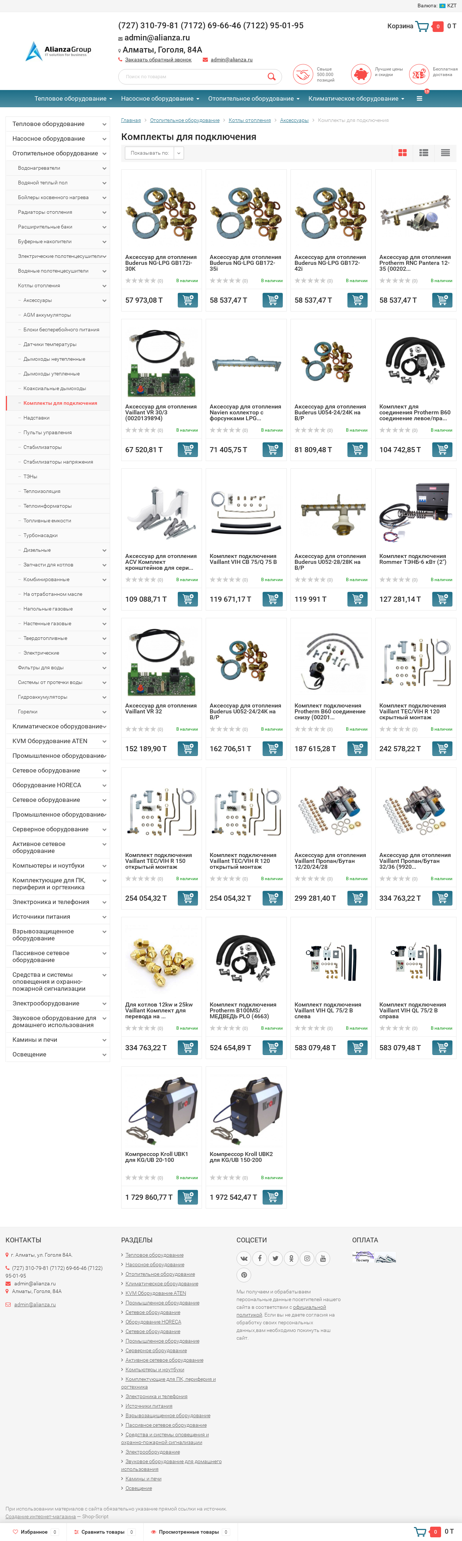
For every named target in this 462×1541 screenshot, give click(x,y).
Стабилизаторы (43, 447)
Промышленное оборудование (60, 756)
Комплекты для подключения (60, 403)
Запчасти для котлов (66, 565)
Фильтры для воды (63, 668)
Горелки (63, 712)
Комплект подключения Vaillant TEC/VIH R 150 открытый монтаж (158, 860)
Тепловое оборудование (71, 98)
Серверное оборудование (60, 829)
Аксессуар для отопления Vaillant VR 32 (161, 708)
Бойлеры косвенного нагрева (63, 197)
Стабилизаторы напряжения (58, 462)
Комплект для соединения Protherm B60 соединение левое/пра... (415, 412)
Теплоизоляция (42, 491)
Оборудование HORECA (60, 785)
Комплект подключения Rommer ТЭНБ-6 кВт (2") (413, 558)
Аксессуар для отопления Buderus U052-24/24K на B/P (245, 711)
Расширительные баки (63, 227)
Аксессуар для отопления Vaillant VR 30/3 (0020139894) (161, 412)
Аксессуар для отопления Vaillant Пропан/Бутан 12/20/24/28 (330, 860)
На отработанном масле (53, 594)
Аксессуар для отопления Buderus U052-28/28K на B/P (330, 561)
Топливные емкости (47, 520)
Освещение (60, 1054)
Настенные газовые (66, 623)
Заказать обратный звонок (158, 59)
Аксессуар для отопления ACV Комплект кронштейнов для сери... (161, 561)
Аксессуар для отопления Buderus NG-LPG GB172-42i (330, 262)
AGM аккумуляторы (47, 315)
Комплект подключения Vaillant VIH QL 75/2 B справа (412, 1010)
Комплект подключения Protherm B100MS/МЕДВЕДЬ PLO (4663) (243, 1010)
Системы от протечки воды (63, 682)
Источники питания (60, 917)
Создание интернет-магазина (41, 1516)
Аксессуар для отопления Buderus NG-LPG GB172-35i (245, 262)
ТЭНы (30, 476)
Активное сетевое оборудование (60, 847)
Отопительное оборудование (251, 98)
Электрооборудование (60, 1003)
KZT (437, 5)
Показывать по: (150, 153)
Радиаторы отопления (63, 212)
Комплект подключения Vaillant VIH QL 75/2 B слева (328, 1010)
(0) (144, 281)
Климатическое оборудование (353, 98)
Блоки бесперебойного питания (62, 329)
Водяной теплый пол (63, 183)
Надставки (37, 418)
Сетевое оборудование (60, 770)
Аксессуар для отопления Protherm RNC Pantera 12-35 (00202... (415, 262)
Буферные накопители (63, 241)
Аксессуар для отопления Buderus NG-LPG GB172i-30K (161, 262)
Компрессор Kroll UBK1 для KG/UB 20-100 (156, 1157)
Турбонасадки (41, 535)
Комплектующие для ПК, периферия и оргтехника (60, 883)
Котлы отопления (63, 285)
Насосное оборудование (157, 98)
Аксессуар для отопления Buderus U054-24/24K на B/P (330, 412)
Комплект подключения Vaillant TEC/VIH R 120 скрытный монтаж (412, 711)
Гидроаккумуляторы (63, 697)
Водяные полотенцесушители (63, 271)
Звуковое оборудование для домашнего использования (60, 1021)
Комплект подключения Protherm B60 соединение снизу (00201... (330, 711)
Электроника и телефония (60, 902)
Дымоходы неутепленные (54, 359)
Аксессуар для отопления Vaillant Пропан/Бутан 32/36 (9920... (415, 860)
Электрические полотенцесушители (63, 256)
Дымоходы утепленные (52, 374)
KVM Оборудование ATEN (60, 741)
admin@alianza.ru (232, 59)
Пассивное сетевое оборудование (60, 956)
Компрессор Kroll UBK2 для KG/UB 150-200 (241, 1157)
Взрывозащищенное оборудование (60, 935)
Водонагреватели (63, 168)
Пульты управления (48, 432)
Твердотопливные (66, 638)
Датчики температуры (50, 344)
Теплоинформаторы (48, 506)
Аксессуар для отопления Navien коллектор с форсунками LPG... (245, 412)
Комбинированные (66, 579)
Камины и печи (60, 1040)
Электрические (66, 653)
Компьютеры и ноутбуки (60, 865)
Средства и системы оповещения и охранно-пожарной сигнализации (60, 981)
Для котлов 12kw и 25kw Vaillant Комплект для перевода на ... (159, 1010)
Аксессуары (66, 300)
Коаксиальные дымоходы (55, 388)
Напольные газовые (66, 609)
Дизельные (66, 550)
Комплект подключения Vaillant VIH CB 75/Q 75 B (243, 558)
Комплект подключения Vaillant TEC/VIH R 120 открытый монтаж (243, 860)
